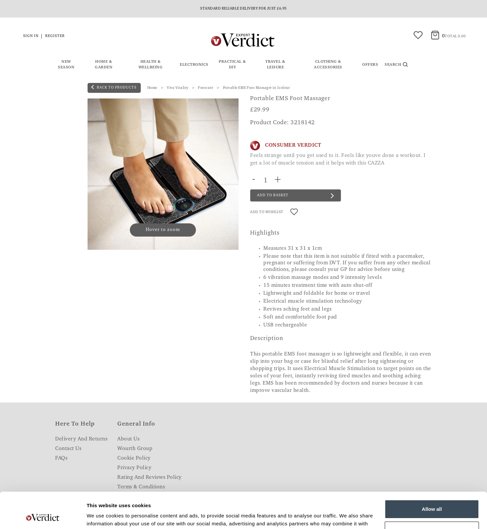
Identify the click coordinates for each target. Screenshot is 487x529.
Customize (432, 497)
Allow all (432, 475)
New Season (66, 64)
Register (55, 36)
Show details (102, 516)
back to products (113, 87)
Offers (370, 65)
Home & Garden (103, 64)
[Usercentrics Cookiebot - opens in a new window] (43, 516)
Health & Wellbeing (150, 64)
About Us (128, 439)
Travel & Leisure (275, 64)
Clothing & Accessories (328, 64)
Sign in (31, 36)
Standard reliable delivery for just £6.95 (243, 9)
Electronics (194, 65)
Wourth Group (134, 448)
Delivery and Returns (81, 439)
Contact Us (68, 448)
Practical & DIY (232, 64)
